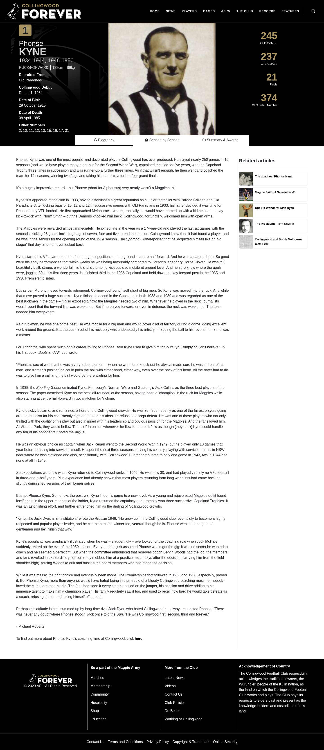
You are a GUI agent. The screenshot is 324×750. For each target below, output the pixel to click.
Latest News (174, 678)
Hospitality (98, 703)
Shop (94, 711)
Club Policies (175, 703)
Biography (104, 140)
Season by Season (162, 140)
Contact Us (173, 694)
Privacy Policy (157, 742)
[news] (170, 11)
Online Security (225, 742)
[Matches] (209, 11)
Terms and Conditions (125, 742)
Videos (170, 686)
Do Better (172, 711)
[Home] (155, 11)
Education (98, 719)
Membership (100, 686)
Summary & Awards (220, 140)
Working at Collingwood (183, 719)
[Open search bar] (313, 11)
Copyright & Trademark (190, 742)
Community (99, 694)
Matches (97, 678)
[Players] (189, 11)
